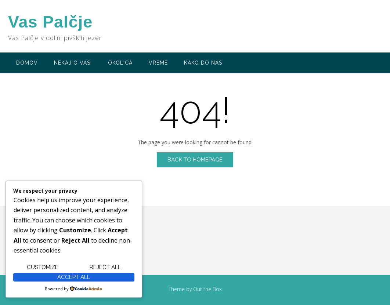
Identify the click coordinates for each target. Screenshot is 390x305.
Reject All (105, 267)
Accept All (73, 277)
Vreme (158, 63)
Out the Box (207, 289)
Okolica (120, 63)
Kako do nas (203, 63)
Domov (27, 63)
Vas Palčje (50, 21)
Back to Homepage (195, 159)
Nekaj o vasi (73, 63)
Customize (42, 267)
